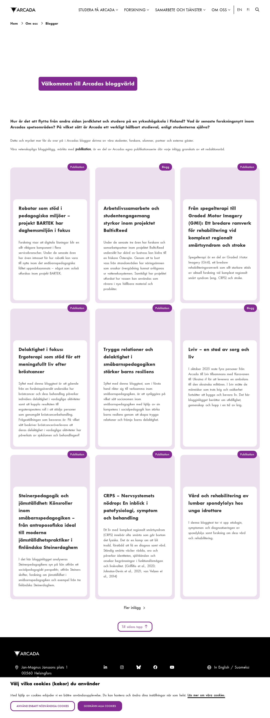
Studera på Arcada (96, 9)
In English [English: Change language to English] (240, 10)
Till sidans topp (135, 626)
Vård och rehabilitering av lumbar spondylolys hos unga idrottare (218, 502)
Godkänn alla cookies (100, 706)
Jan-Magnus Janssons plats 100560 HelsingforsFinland (45, 673)
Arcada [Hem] (22, 10)
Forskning (135, 9)
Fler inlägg (132, 607)
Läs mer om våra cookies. (206, 695)
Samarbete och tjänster (178, 9)
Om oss (219, 9)
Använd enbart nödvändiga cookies (43, 706)
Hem (14, 23)
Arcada (27, 654)
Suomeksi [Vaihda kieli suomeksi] (248, 10)
